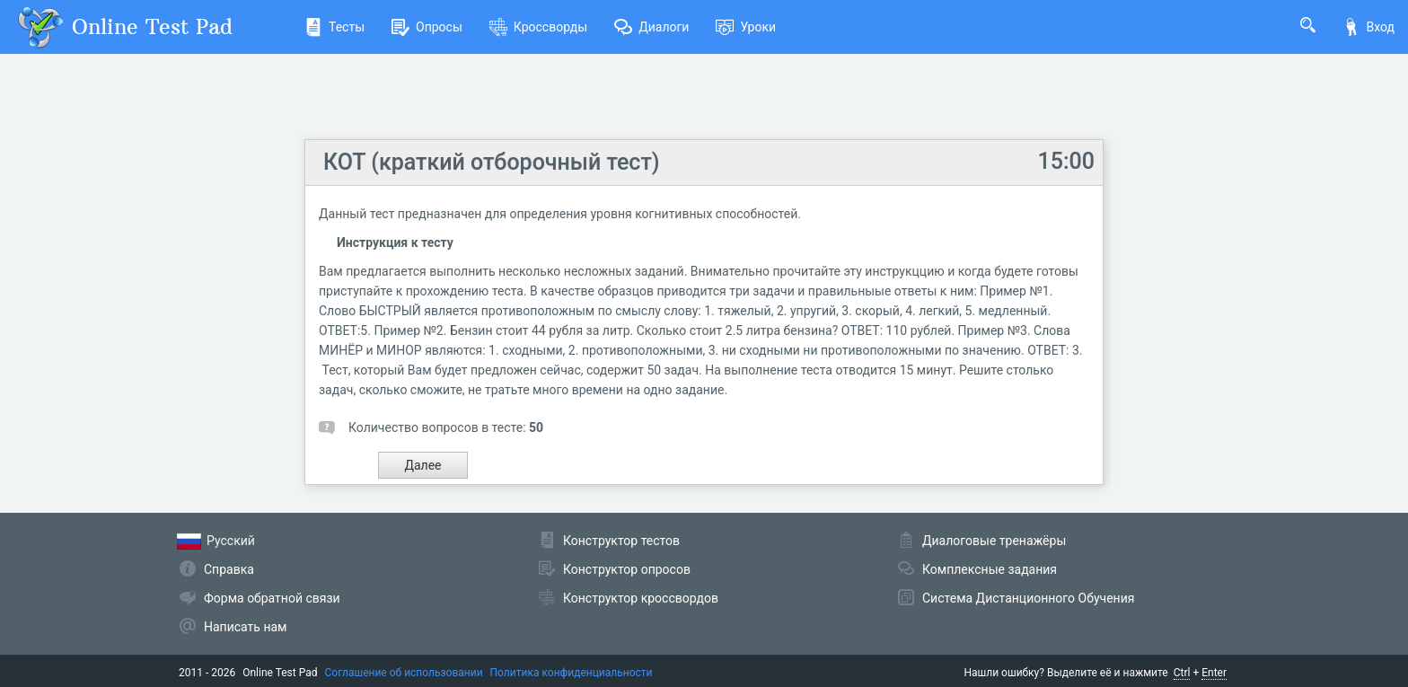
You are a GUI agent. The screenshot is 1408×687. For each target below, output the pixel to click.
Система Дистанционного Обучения (1028, 598)
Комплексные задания (989, 569)
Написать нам (245, 627)
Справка (229, 569)
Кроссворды (538, 27)
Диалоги (651, 27)
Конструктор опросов (627, 569)
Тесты (334, 27)
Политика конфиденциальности (571, 672)
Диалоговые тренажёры (994, 540)
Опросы (427, 27)
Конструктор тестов (621, 540)
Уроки (746, 27)
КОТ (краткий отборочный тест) (491, 162)
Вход (1368, 27)
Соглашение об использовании (404, 672)
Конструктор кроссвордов (640, 598)
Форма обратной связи (272, 598)
